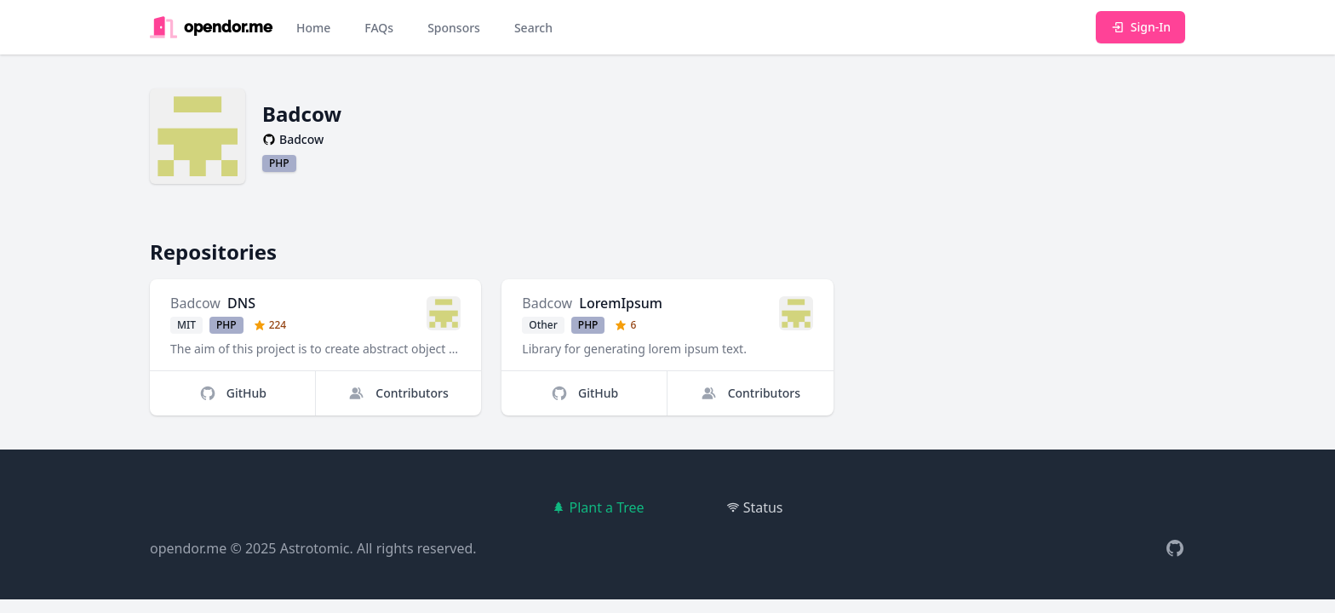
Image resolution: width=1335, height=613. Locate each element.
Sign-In (1140, 27)
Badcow (195, 303)
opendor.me (188, 548)
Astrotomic (315, 548)
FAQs (378, 28)
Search (533, 28)
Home (313, 28)
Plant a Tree (598, 507)
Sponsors (453, 28)
